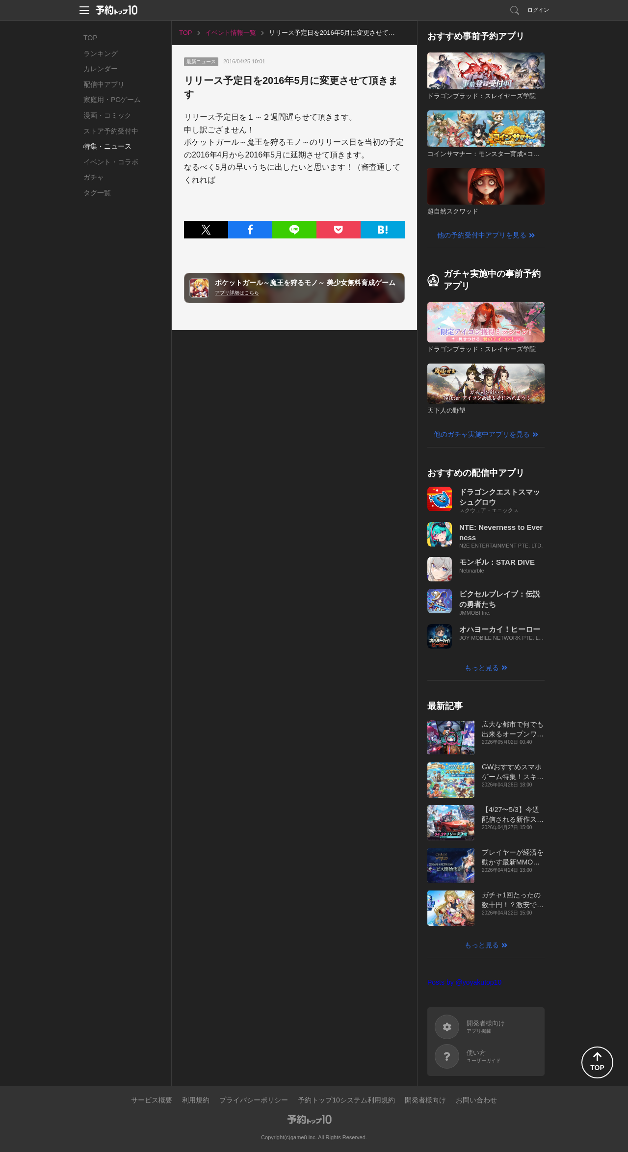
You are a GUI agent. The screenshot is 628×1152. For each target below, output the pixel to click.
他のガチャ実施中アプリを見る (482, 434)
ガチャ (93, 177)
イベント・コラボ (110, 162)
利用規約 (195, 1100)
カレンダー (100, 69)
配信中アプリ (104, 84)
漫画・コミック (107, 115)
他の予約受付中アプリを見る (481, 235)
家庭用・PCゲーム (112, 100)
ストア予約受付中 (110, 131)
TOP (90, 38)
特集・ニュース (107, 146)
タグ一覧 (97, 193)
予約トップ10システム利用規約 (346, 1100)
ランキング (100, 53)
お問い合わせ (476, 1100)
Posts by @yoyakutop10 (464, 982)
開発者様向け (425, 1100)
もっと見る (482, 668)
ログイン (538, 10)
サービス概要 (151, 1100)
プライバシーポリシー (253, 1100)
